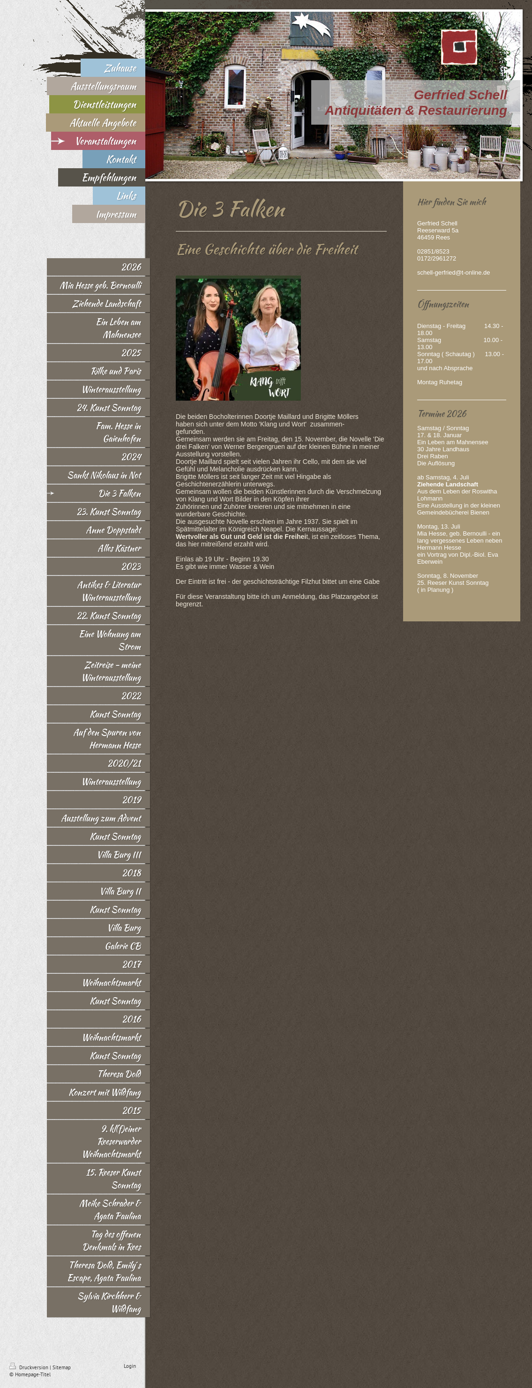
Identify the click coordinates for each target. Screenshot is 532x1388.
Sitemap (61, 1367)
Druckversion (29, 1367)
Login (130, 1366)
